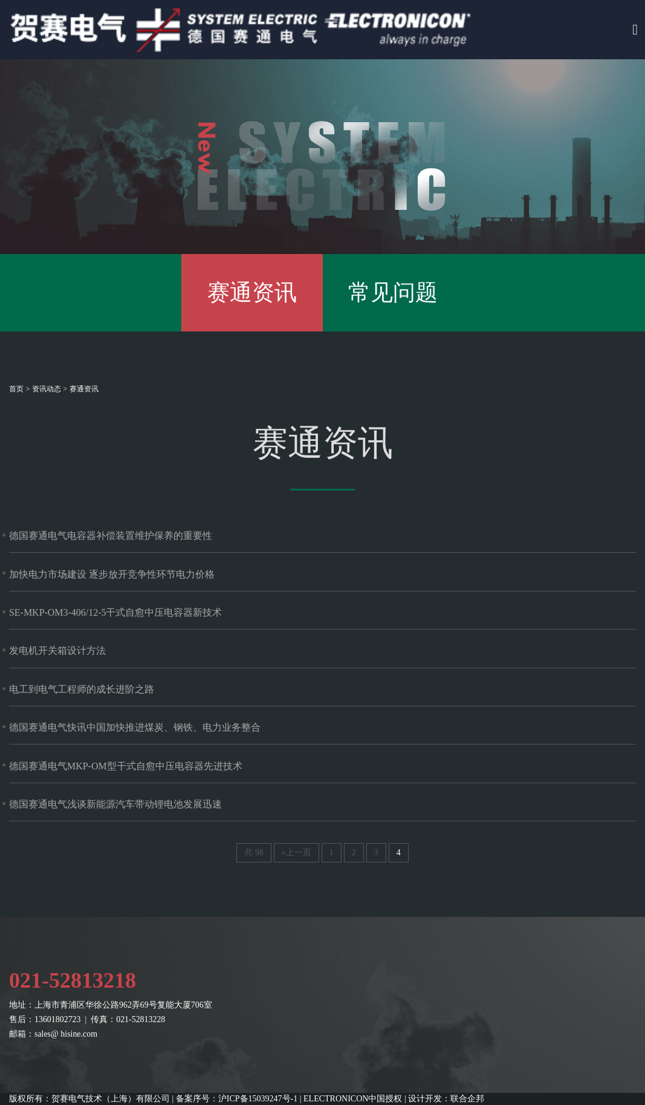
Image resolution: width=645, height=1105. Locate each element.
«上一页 (296, 852)
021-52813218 (72, 980)
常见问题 (393, 292)
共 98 (253, 852)
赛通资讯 (252, 292)
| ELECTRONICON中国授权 (351, 1098)
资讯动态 (46, 389)
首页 (16, 389)
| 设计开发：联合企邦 (444, 1098)
